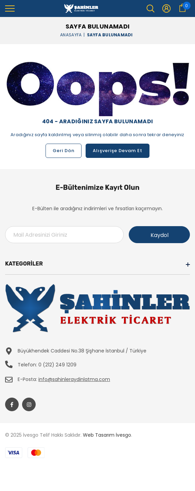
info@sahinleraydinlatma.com (74, 379)
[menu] (10, 8)
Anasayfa (71, 34)
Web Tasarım (98, 435)
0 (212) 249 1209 (57, 364)
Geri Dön (63, 150)
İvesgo (123, 435)
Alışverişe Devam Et (117, 150)
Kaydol (159, 235)
